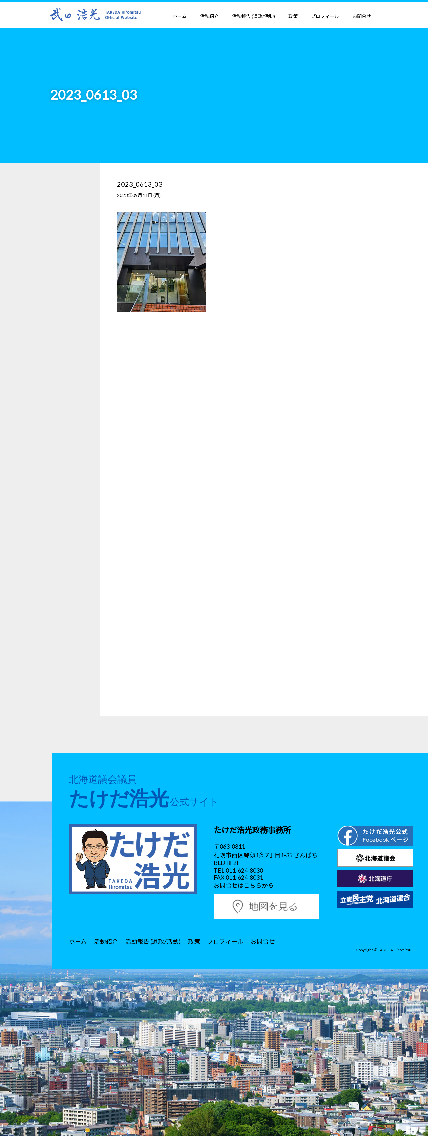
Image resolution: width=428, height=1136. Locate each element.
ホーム (180, 16)
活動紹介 (209, 16)
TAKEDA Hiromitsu (394, 949)
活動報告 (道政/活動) (253, 16)
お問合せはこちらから (244, 885)
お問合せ (361, 16)
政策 (293, 16)
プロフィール (325, 16)
